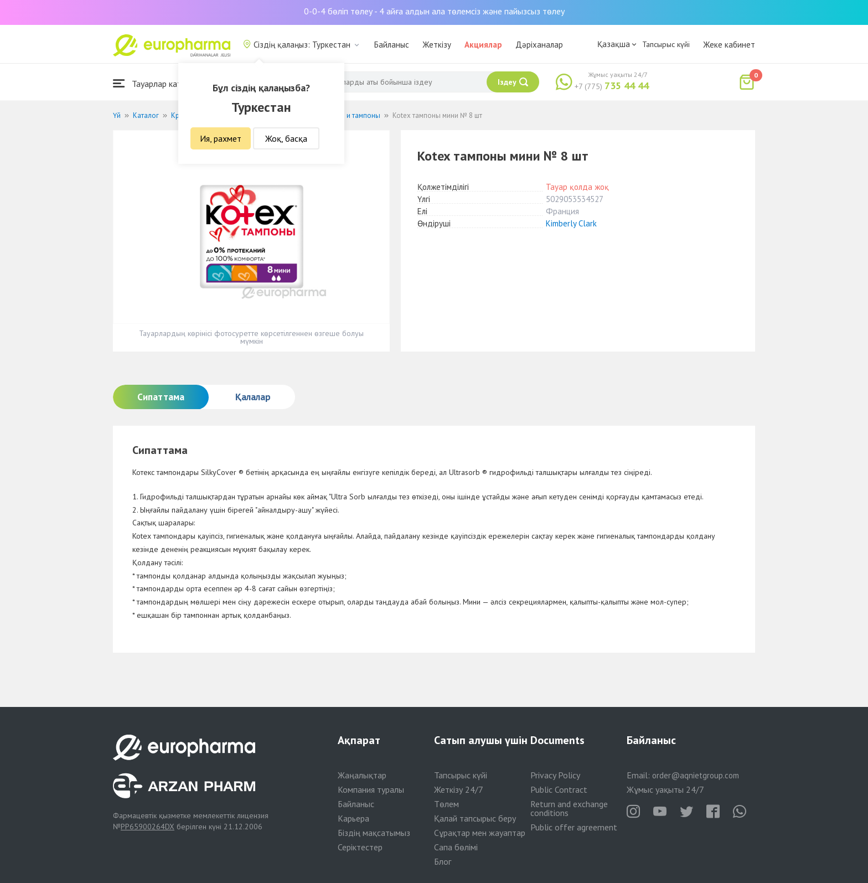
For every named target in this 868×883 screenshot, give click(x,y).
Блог (442, 861)
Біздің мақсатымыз (374, 832)
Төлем (446, 803)
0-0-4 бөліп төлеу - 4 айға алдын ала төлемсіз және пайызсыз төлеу (434, 11)
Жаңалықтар (362, 775)
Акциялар (483, 44)
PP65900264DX (147, 827)
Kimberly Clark (571, 223)
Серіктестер (360, 847)
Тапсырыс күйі (666, 44)
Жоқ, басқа (286, 138)
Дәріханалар (539, 44)
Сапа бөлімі (456, 847)
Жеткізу (436, 44)
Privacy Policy (555, 775)
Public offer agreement (573, 827)
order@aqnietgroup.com (695, 775)
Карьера (353, 818)
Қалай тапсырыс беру (475, 818)
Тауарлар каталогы (158, 83)
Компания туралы (371, 789)
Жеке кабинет (729, 44)
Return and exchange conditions (569, 808)
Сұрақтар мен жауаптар (479, 832)
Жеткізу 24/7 (458, 789)
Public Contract (558, 789)
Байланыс (391, 44)
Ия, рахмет (220, 138)
